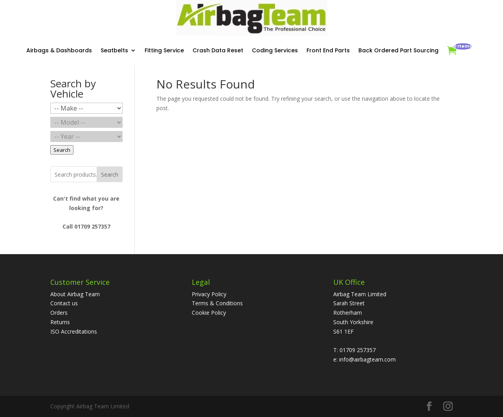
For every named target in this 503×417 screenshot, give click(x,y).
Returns (60, 322)
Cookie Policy (209, 312)
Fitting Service (164, 50)
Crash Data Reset (218, 50)
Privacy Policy (209, 294)
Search (109, 174)
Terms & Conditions (217, 303)
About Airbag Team (75, 294)
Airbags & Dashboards (59, 50)
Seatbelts (114, 50)
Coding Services (275, 50)
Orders (59, 312)
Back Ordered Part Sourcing (398, 50)
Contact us (64, 303)
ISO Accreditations (73, 331)
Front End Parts (328, 50)
